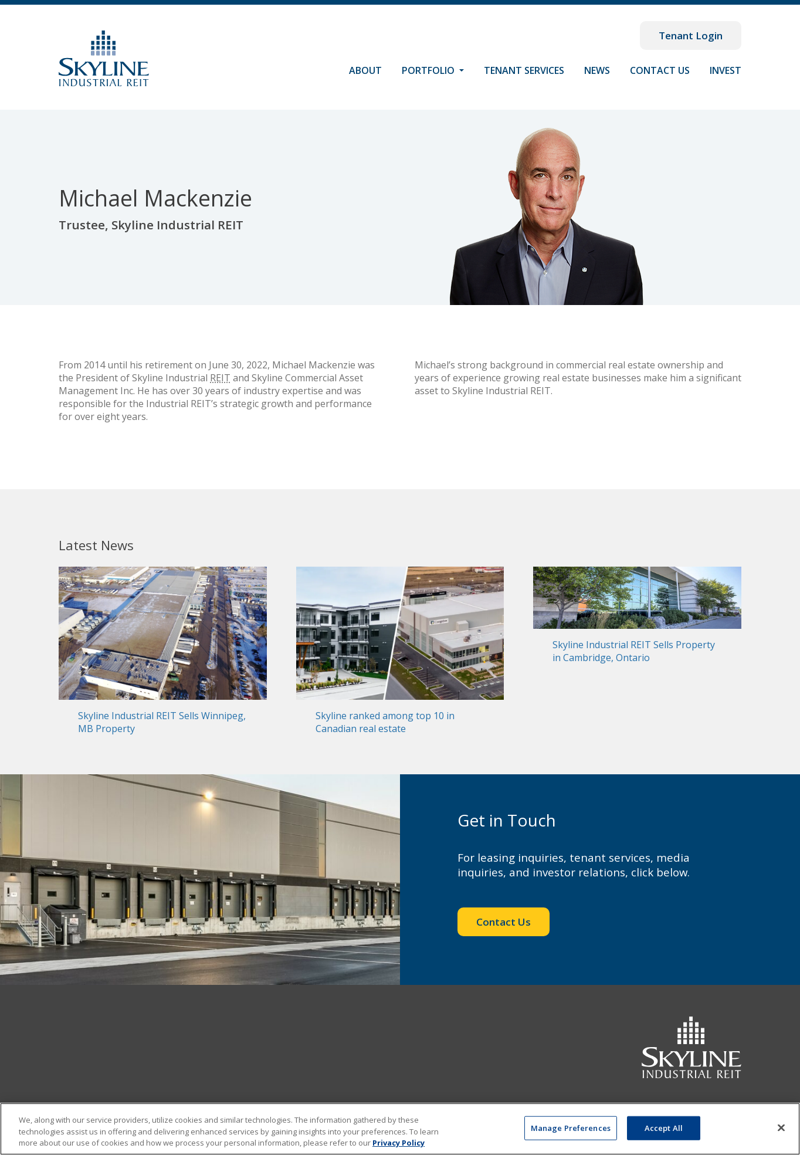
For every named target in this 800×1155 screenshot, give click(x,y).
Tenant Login (691, 35)
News (597, 70)
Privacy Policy (398, 1142)
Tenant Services (524, 70)
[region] (400, 1129)
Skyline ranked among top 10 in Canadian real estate (385, 722)
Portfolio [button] (429, 70)
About (365, 70)
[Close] (781, 1127)
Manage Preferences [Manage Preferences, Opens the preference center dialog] (571, 1127)
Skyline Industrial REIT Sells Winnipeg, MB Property (162, 722)
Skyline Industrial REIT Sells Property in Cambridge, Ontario (633, 651)
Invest (725, 70)
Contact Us (660, 70)
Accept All (664, 1127)
